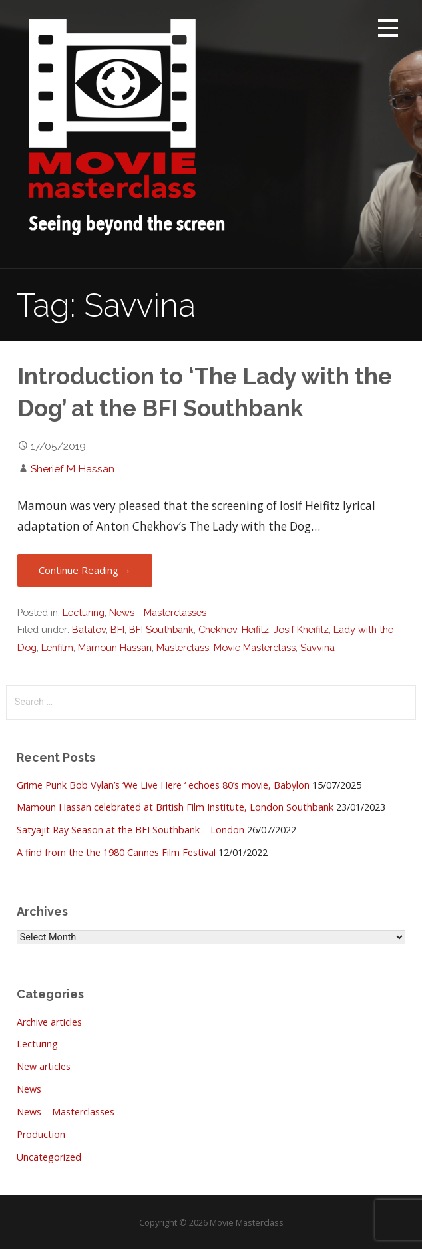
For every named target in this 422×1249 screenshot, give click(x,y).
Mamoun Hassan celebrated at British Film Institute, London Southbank (175, 807)
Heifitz (255, 629)
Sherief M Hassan (72, 468)
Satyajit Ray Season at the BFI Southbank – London (130, 829)
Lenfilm (57, 647)
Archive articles (49, 1022)
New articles (44, 1066)
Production (41, 1134)
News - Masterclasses (157, 612)
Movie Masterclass (255, 647)
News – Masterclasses (65, 1111)
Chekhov (217, 629)
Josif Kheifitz (301, 629)
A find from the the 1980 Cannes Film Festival (116, 852)
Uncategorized (49, 1157)
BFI (117, 629)
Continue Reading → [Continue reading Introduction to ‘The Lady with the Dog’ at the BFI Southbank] (85, 570)
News (29, 1089)
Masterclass (182, 647)
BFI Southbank (161, 629)
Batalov (89, 629)
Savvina (317, 647)
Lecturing (84, 612)
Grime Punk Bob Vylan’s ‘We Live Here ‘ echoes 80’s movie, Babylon (163, 785)
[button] (388, 30)
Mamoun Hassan (115, 647)
